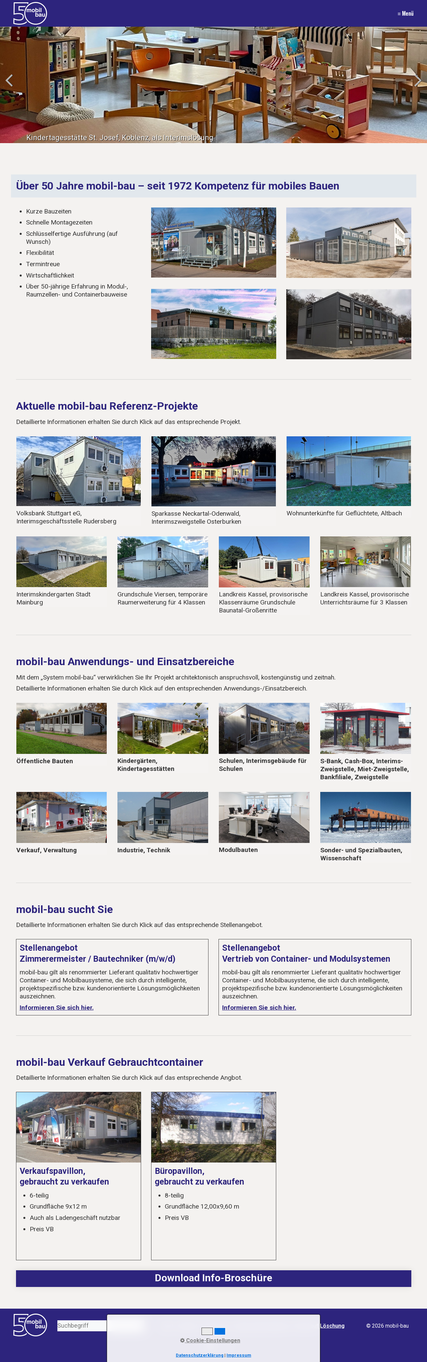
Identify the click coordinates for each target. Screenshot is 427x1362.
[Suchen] (139, 1325)
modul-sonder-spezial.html (264, 823)
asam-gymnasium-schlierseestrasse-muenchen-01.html (162, 571)
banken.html (365, 742)
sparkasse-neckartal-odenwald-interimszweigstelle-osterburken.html (213, 481)
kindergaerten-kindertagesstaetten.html (162, 738)
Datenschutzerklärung (262, 1326)
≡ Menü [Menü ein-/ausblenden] (406, 13)
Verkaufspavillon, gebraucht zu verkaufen (78, 1176)
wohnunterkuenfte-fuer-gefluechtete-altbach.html (349, 476)
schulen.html (264, 738)
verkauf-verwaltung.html (61, 823)
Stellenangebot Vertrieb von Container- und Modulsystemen (315, 977)
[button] (211, 1347)
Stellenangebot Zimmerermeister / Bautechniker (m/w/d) (112, 977)
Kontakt (187, 1326)
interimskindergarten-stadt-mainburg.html (61, 571)
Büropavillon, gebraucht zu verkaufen (213, 1176)
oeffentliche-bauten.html (61, 734)
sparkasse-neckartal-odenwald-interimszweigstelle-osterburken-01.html (78, 480)
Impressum (215, 1326)
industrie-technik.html (162, 823)
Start (167, 1326)
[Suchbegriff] (101, 1325)
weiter (417, 86)
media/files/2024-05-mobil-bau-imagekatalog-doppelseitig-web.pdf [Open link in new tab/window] (213, 1279)
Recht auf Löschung (319, 1326)
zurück (10, 86)
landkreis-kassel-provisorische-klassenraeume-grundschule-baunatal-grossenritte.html (264, 575)
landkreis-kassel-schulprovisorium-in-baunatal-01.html (365, 571)
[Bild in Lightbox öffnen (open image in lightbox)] (213, 242)
